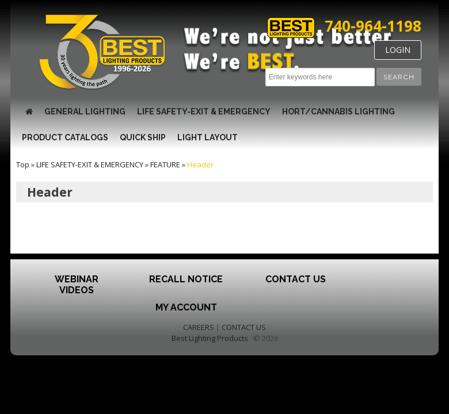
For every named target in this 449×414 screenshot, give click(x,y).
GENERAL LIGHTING (84, 111)
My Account (186, 307)
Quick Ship (143, 137)
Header (200, 164)
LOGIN (397, 49)
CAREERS (198, 327)
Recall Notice (186, 279)
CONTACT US (244, 327)
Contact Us (295, 279)
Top (22, 164)
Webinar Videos (76, 285)
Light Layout (207, 137)
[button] (398, 77)
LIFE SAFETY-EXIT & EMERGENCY (204, 111)
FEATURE (165, 164)
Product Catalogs (65, 137)
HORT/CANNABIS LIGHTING (338, 111)
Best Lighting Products (210, 338)
